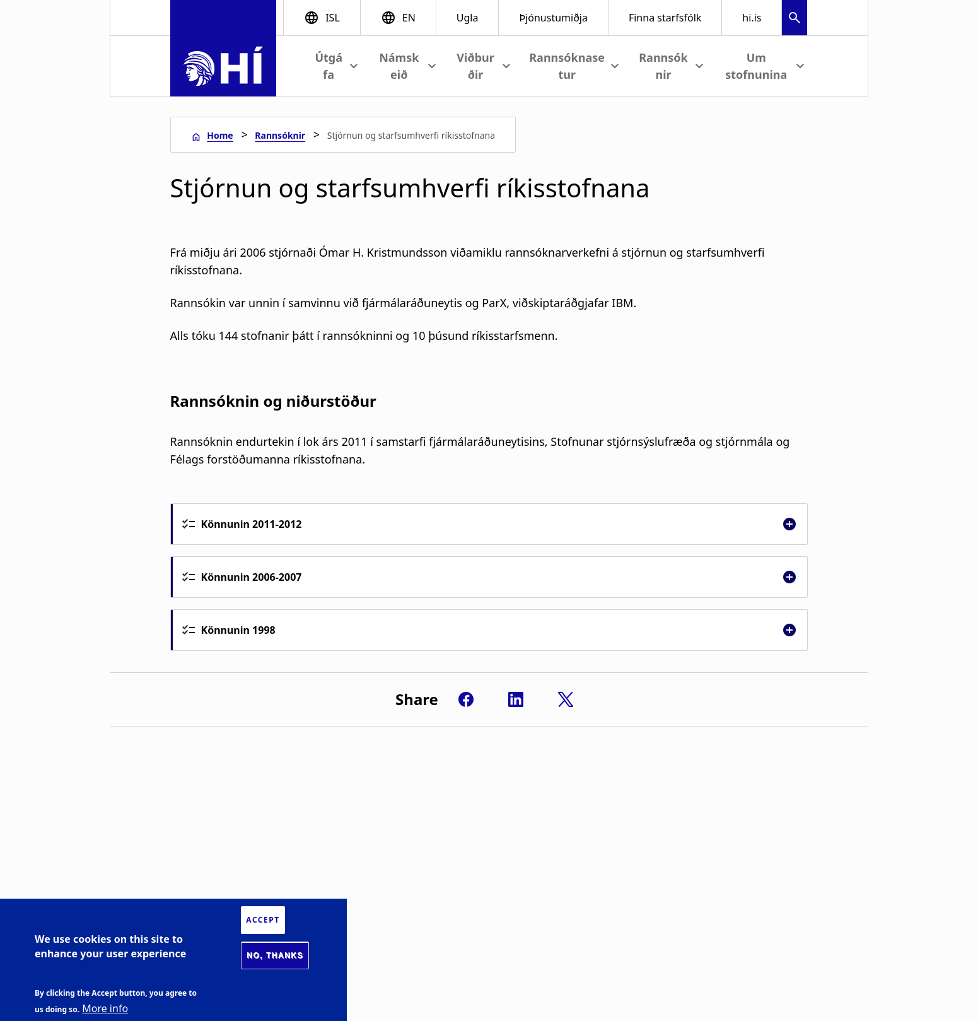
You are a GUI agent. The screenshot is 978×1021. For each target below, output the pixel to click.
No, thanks (275, 955)
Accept (262, 919)
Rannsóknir (280, 135)
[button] (794, 19)
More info (105, 1008)
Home (220, 135)
